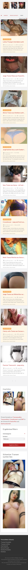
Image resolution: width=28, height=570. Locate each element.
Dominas (3, 551)
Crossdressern (14, 419)
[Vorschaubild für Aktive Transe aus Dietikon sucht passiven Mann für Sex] (14, 98)
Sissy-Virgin (16, 152)
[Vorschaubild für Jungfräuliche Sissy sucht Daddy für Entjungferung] (14, 135)
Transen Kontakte (6, 542)
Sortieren (14, 438)
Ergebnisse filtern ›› (14, 445)
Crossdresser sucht (9, 78)
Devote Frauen (5, 548)
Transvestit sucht (8, 368)
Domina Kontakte (6, 550)
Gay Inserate (4, 546)
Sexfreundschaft (6, 423)
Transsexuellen (17, 417)
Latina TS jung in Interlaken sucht (13, 42)
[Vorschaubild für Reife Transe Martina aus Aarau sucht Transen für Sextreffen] (14, 246)
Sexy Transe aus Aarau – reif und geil (14, 185)
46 (15, 44)
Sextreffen (13, 421)
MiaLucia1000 (17, 225)
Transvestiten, (5, 419)
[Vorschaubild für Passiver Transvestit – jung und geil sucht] (14, 354)
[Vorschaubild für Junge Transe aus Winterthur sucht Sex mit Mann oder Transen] (14, 280)
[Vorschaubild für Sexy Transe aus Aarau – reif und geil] (14, 174)
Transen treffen (5, 544)
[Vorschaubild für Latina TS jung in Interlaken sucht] (14, 27)
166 (15, 78)
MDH (15, 334)
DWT (22, 419)
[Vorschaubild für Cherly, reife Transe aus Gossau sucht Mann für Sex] (14, 317)
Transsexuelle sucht (9, 44)
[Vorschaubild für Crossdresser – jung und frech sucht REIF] (14, 208)
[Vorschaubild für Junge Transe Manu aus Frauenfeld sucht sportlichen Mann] (14, 64)
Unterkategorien (7, 433)
